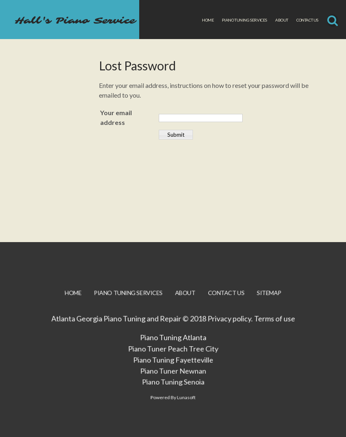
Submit (175, 134)
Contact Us (307, 19)
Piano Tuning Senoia (173, 388)
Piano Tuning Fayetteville (173, 365)
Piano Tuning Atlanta (173, 342)
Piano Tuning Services (244, 19)
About (281, 19)
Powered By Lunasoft (172, 405)
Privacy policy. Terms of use (250, 323)
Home (208, 19)
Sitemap (266, 298)
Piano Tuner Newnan (173, 376)
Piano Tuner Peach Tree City (173, 353)
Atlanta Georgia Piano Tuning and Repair (117, 323)
